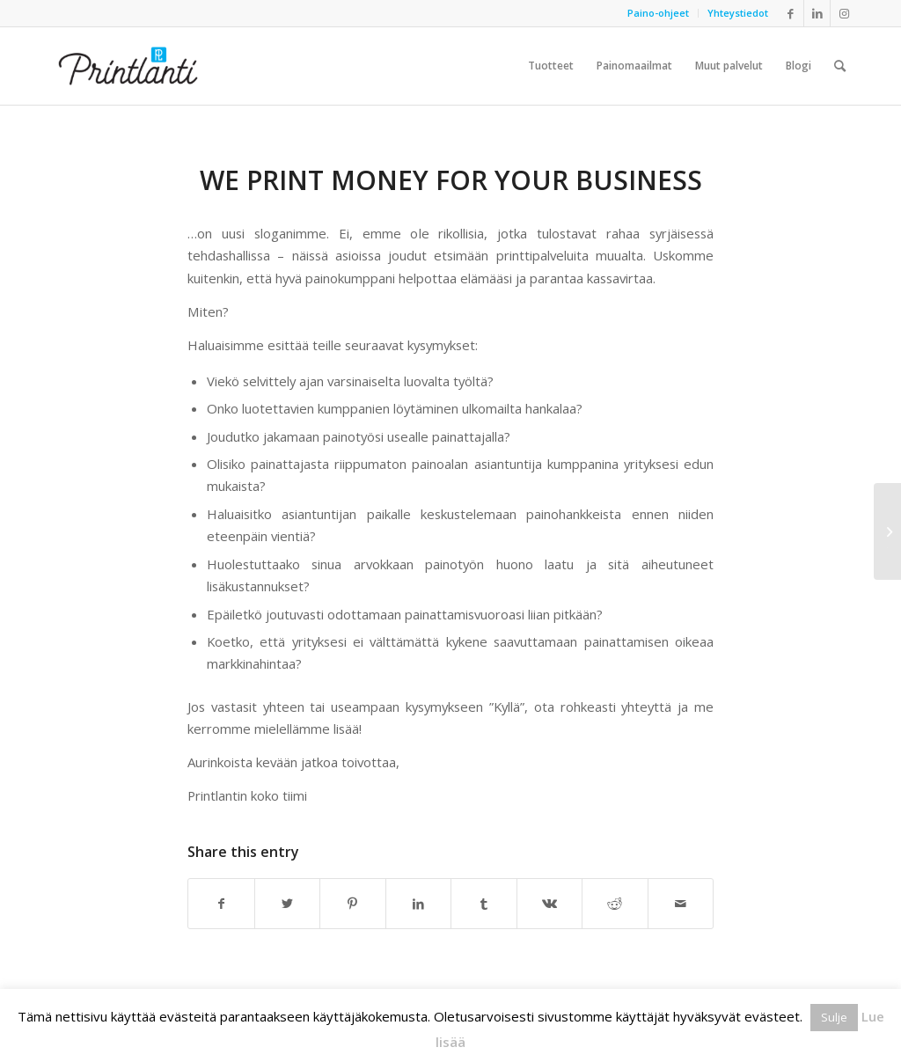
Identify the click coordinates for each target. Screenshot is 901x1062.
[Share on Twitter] (287, 903)
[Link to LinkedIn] (817, 13)
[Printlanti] (128, 66)
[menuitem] (659, 13)
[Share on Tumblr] (483, 903)
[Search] (840, 66)
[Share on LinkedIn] (418, 903)
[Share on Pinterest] (352, 903)
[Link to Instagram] (844, 13)
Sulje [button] (834, 1017)
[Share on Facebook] (221, 903)
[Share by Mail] (681, 903)
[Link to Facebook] (790, 13)
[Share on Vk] (549, 903)
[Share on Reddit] (615, 903)
